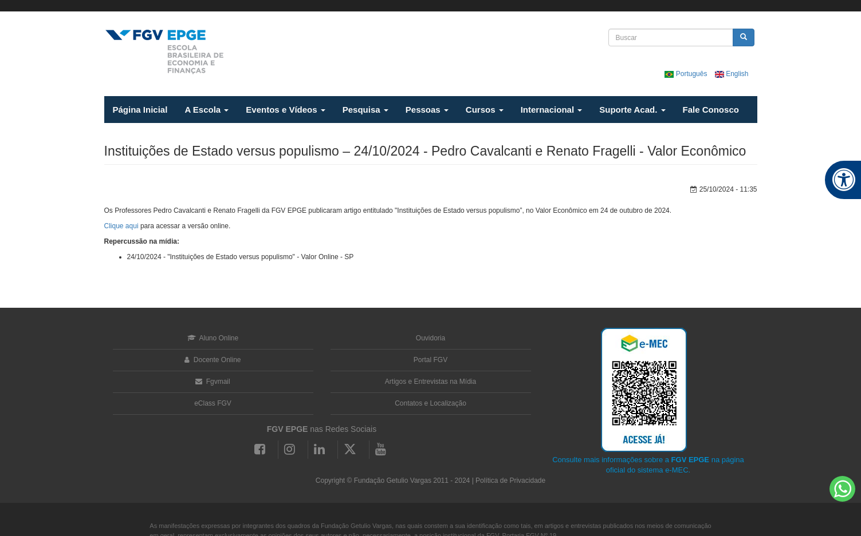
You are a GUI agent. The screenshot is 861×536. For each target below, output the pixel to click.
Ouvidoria (430, 338)
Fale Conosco (711, 109)
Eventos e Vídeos (285, 109)
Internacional (552, 109)
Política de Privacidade (510, 481)
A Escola (206, 109)
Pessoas (427, 109)
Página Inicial (140, 109)
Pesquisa (365, 109)
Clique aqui (121, 226)
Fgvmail (212, 382)
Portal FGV (430, 360)
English (732, 74)
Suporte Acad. (632, 109)
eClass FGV (212, 403)
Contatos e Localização (430, 403)
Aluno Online (212, 338)
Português (687, 74)
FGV (415, 5)
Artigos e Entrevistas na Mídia (430, 382)
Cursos (485, 109)
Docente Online (212, 360)
